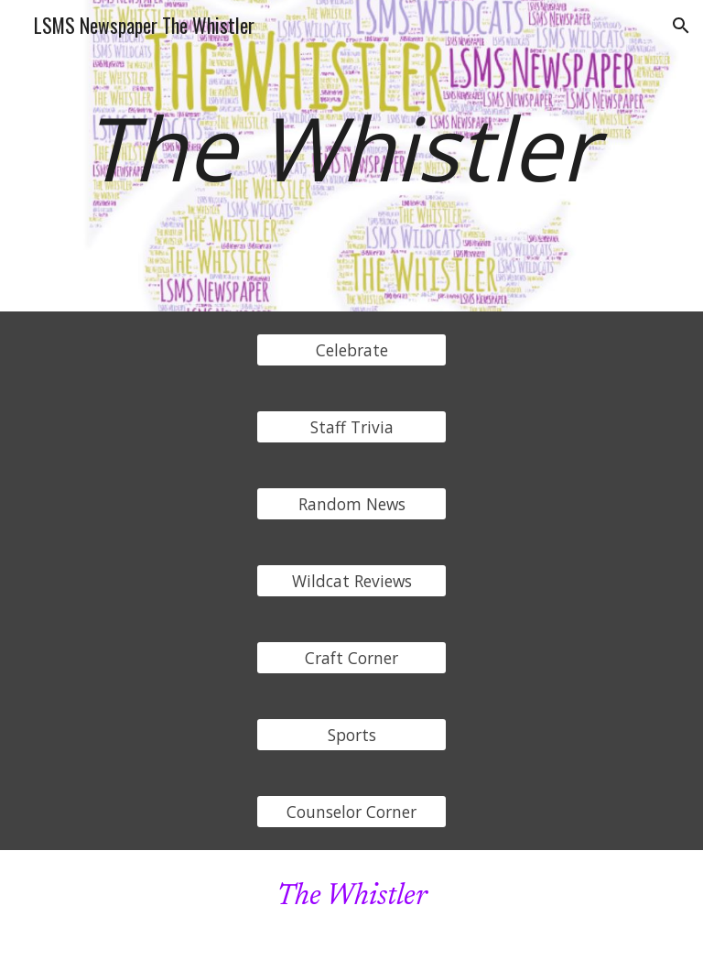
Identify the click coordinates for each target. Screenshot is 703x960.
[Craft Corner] (351, 658)
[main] (351, 156)
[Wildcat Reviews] (351, 581)
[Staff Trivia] (351, 427)
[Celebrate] (351, 350)
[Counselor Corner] (351, 812)
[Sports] (351, 735)
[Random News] (351, 504)
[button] (681, 26)
